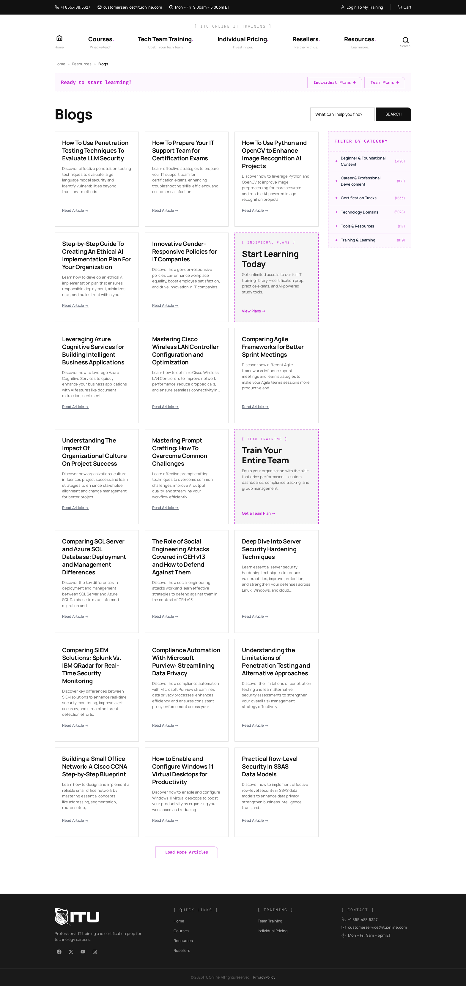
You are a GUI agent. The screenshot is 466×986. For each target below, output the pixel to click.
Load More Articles (186, 852)
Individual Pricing (273, 930)
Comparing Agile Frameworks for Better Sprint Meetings (273, 346)
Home (60, 64)
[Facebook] (59, 951)
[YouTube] (82, 951)
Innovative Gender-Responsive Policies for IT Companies (184, 251)
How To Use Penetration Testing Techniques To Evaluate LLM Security (95, 150)
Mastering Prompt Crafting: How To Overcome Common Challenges (179, 451)
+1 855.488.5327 (72, 7)
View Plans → (254, 311)
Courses (181, 930)
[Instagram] (94, 951)
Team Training (270, 921)
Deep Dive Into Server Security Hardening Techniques (271, 549)
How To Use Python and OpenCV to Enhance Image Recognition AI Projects (274, 154)
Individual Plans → (335, 82)
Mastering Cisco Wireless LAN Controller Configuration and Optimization (185, 350)
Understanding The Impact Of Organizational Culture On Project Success (94, 451)
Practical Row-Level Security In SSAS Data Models (269, 766)
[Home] (59, 42)
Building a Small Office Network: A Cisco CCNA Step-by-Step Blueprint (94, 766)
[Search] (405, 42)
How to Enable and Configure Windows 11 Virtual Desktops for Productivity (183, 770)
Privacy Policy (264, 977)
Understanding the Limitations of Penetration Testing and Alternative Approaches (276, 661)
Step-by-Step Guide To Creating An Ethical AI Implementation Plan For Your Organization (96, 255)
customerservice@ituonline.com (129, 7)
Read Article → (75, 210)
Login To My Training (362, 7)
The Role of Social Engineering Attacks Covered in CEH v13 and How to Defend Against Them (180, 556)
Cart (404, 7)
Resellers (182, 950)
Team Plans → (385, 82)
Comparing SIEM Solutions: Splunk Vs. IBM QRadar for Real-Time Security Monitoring (91, 665)
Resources (82, 64)
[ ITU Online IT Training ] (233, 26)
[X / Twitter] (71, 951)
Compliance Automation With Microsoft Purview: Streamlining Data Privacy (186, 661)
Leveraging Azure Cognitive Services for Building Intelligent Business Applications (93, 350)
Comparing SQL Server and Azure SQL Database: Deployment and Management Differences (94, 556)
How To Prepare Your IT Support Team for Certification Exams (183, 150)
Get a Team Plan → (258, 513)
